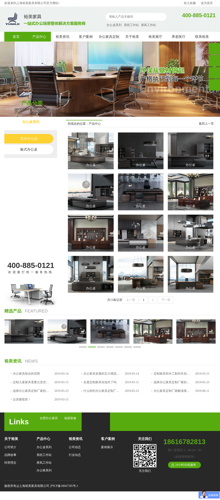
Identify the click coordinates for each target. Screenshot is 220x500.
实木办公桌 (28, 138)
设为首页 (207, 3)
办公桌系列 (114, 25)
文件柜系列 (30, 216)
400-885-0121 (31, 265)
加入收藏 (190, 3)
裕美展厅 (155, 36)
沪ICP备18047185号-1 (64, 486)
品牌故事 (10, 455)
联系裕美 (202, 36)
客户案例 (86, 36)
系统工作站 (131, 25)
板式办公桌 (28, 149)
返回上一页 (206, 123)
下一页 (165, 300)
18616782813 (184, 442)
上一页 (130, 300)
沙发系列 (31, 230)
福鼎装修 (70, 418)
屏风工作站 (148, 25)
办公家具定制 (109, 36)
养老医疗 (178, 36)
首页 (16, 36)
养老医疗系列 (30, 243)
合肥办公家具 (49, 418)
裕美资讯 (62, 36)
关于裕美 (132, 36)
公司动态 (75, 447)
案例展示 (107, 447)
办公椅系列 (30, 190)
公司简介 (10, 447)
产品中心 (39, 36)
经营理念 (10, 462)
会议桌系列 (30, 203)
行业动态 (75, 455)
